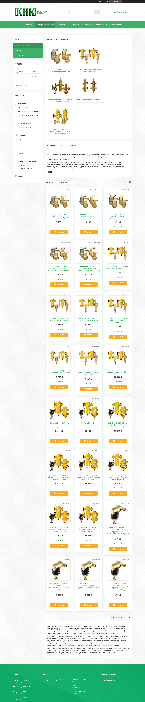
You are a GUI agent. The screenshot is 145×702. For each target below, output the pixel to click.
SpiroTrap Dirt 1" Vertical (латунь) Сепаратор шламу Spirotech (118, 290)
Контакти (76, 24)
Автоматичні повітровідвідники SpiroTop (60, 70)
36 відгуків (105, 1)
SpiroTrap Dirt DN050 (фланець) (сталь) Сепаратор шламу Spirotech (89, 395)
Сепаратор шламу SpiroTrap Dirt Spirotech (88, 70)
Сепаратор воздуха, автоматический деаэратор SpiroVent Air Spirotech (88, 101)
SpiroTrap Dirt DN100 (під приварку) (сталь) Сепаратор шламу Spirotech (59, 499)
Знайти (33, 77)
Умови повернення (22, 56)
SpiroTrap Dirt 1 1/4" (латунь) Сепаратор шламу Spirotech (59, 289)
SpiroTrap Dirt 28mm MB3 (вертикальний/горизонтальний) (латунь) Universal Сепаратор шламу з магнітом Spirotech (59, 557)
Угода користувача (114, 24)
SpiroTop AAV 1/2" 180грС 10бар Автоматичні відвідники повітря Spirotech (118, 186)
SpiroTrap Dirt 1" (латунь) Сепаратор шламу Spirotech (88, 289)
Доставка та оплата (93, 24)
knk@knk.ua (26, 165)
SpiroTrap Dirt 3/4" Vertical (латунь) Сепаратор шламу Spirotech (88, 342)
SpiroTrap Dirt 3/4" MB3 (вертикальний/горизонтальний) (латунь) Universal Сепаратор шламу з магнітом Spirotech (89, 557)
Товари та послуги (45, 24)
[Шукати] (97, 12)
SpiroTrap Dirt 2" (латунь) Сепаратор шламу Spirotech (117, 341)
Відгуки (18, 50)
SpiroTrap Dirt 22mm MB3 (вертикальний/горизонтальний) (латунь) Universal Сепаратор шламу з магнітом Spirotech (118, 501)
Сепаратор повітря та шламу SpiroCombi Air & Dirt (116, 70)
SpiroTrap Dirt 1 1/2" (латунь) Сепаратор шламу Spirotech (118, 237)
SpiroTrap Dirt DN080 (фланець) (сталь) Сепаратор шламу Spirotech (118, 447)
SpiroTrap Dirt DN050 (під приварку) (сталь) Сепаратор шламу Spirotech (59, 395)
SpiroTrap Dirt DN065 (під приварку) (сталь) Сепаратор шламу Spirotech (118, 395)
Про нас (62, 24)
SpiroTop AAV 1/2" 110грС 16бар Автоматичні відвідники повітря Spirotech (59, 238)
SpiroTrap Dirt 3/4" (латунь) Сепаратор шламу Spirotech (59, 341)
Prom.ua (82, 696)
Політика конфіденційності (82, 698)
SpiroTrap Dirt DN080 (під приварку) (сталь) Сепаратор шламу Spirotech (88, 447)
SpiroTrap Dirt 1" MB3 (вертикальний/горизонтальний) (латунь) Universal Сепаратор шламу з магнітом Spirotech (118, 557)
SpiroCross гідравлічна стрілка (60, 100)
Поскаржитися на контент (65, 698)
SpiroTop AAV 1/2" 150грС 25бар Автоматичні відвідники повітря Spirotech (88, 186)
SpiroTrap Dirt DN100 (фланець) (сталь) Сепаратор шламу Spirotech (89, 499)
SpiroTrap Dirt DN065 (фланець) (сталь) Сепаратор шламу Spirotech (59, 447)
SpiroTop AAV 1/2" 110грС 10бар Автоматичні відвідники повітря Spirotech (59, 186)
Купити (61, 202)
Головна (28, 24)
